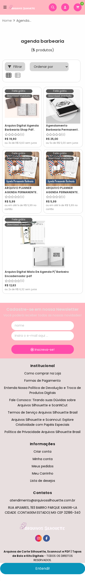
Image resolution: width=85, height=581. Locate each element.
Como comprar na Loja (42, 373)
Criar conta (42, 451)
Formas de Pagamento (42, 380)
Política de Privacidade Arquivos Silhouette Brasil (42, 432)
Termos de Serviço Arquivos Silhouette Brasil (43, 412)
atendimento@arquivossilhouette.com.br (42, 500)
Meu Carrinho (42, 473)
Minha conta (43, 459)
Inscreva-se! (42, 349)
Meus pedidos (42, 466)
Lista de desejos (42, 480)
